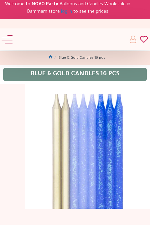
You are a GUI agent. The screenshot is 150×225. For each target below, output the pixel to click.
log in (66, 12)
